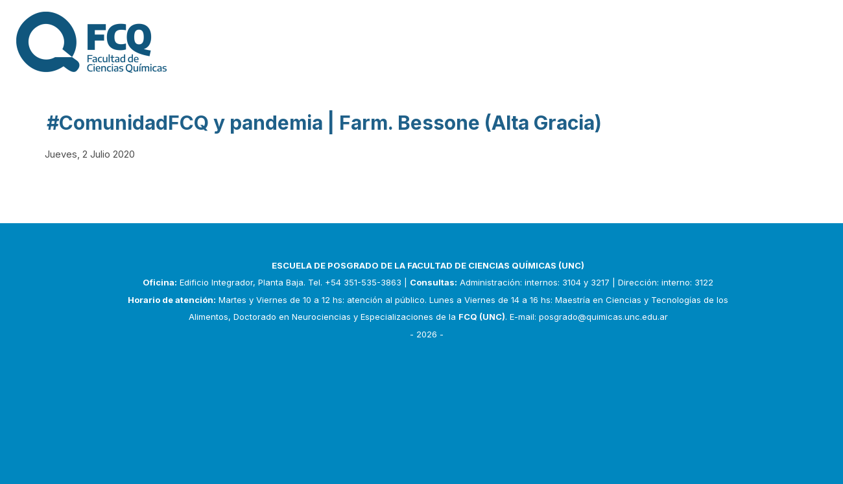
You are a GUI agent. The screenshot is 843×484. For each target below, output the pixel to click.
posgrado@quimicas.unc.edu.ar (603, 316)
